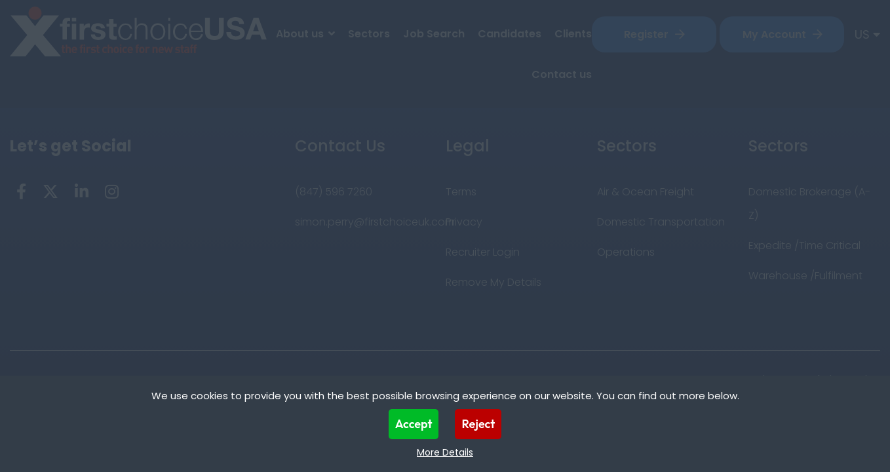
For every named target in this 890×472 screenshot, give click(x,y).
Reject (478, 423)
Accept (414, 423)
